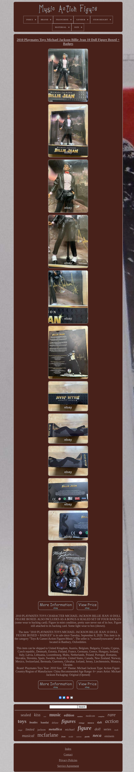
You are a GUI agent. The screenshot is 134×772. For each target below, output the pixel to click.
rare (112, 714)
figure (85, 728)
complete (101, 716)
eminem (109, 736)
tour (45, 716)
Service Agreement (68, 766)
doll (97, 729)
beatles (33, 722)
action (112, 721)
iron (63, 736)
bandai (45, 722)
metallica (55, 729)
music (55, 714)
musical (28, 736)
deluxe (55, 722)
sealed (26, 715)
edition (69, 715)
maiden (80, 716)
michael (69, 729)
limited (30, 729)
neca (97, 735)
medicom (90, 716)
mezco (91, 722)
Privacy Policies (68, 760)
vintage (81, 723)
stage (20, 730)
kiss (37, 714)
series (107, 729)
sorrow (79, 737)
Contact (68, 754)
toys (22, 721)
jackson (41, 729)
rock (116, 730)
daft (99, 722)
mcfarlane (48, 735)
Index (68, 748)
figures (68, 721)
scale (71, 736)
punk (87, 737)
